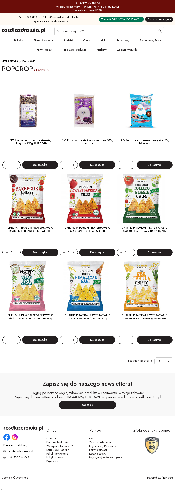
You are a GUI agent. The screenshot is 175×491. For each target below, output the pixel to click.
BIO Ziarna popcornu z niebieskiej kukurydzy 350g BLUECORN (30, 141)
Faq (91, 438)
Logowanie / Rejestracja (102, 446)
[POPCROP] (28, 61)
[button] (169, 361)
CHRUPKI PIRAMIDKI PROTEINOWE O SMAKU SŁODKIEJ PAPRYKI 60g (87, 229)
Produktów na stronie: (140, 360)
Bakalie (18, 40)
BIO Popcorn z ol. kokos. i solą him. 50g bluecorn (144, 141)
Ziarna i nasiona (43, 40)
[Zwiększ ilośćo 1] (18, 165)
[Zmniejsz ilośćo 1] (5, 165)
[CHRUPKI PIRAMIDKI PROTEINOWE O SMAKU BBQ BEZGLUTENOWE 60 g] (30, 198)
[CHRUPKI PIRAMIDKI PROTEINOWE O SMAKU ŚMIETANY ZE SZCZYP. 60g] (30, 286)
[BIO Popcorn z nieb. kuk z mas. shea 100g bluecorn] (87, 111)
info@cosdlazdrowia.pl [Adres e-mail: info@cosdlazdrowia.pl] (56, 17)
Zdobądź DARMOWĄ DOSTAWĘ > (121, 19)
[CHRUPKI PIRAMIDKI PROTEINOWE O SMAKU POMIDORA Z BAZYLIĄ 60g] (145, 198)
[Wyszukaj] (160, 31)
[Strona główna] (10, 61)
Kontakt (76, 17)
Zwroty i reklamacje (100, 442)
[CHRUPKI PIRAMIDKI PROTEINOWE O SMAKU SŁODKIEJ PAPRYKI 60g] (87, 198)
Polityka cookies (55, 457)
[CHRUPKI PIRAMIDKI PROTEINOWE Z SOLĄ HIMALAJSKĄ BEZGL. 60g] (87, 286)
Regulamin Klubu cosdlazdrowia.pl (50, 21)
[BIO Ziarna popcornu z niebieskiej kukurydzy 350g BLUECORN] (30, 111)
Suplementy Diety (150, 40)
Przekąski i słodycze (74, 50)
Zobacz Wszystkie (128, 50)
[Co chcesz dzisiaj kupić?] (109, 31)
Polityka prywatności (57, 453)
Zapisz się (87, 405)
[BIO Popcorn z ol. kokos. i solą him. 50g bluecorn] (145, 111)
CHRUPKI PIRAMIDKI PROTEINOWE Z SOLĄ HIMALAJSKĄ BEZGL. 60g (87, 316)
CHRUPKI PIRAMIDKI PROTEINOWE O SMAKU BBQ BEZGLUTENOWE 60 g (30, 229)
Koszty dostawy (97, 453)
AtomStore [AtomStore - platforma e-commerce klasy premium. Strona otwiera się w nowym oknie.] (167, 477)
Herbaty (102, 50)
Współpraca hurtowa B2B (60, 446)
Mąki (103, 40)
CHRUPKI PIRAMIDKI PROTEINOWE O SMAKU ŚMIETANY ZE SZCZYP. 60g (30, 316)
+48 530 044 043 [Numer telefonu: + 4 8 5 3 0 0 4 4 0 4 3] (29, 17)
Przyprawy (123, 40)
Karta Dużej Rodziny (57, 450)
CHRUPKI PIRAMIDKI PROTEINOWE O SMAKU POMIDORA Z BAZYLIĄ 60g (145, 229)
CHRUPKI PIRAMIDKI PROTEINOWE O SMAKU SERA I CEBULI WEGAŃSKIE (145, 316)
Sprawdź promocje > (159, 19)
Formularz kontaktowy (15, 445)
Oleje (86, 40)
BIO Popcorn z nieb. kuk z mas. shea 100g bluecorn (87, 141)
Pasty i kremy (44, 50)
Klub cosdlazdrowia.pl (58, 442)
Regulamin (52, 461)
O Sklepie (51, 438)
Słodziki (68, 40)
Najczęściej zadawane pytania (105, 457)
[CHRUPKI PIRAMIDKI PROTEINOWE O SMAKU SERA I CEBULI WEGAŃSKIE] (145, 286)
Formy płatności (98, 450)
